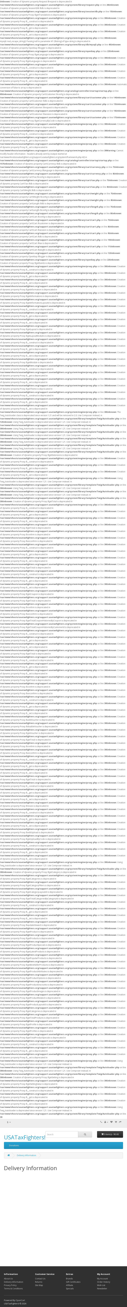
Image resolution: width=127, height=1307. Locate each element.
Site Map (39, 1285)
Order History (103, 1282)
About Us (8, 1278)
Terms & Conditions (13, 1288)
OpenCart (20, 1300)
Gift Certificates (73, 1282)
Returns (38, 1282)
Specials (70, 1288)
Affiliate (69, 1285)
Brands (69, 1278)
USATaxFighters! (24, 1137)
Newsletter (102, 1288)
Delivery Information (26, 1155)
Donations (14, 1145)
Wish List (101, 1285)
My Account (102, 1278)
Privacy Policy (10, 1285)
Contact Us (40, 1278)
